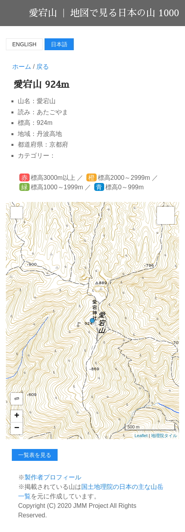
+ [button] (16, 416)
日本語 (59, 44)
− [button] (16, 428)
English (24, 44)
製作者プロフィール (52, 477)
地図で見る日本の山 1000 (124, 13)
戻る (42, 66)
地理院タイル (164, 435)
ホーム (21, 66)
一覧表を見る (34, 455)
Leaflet (141, 435)
